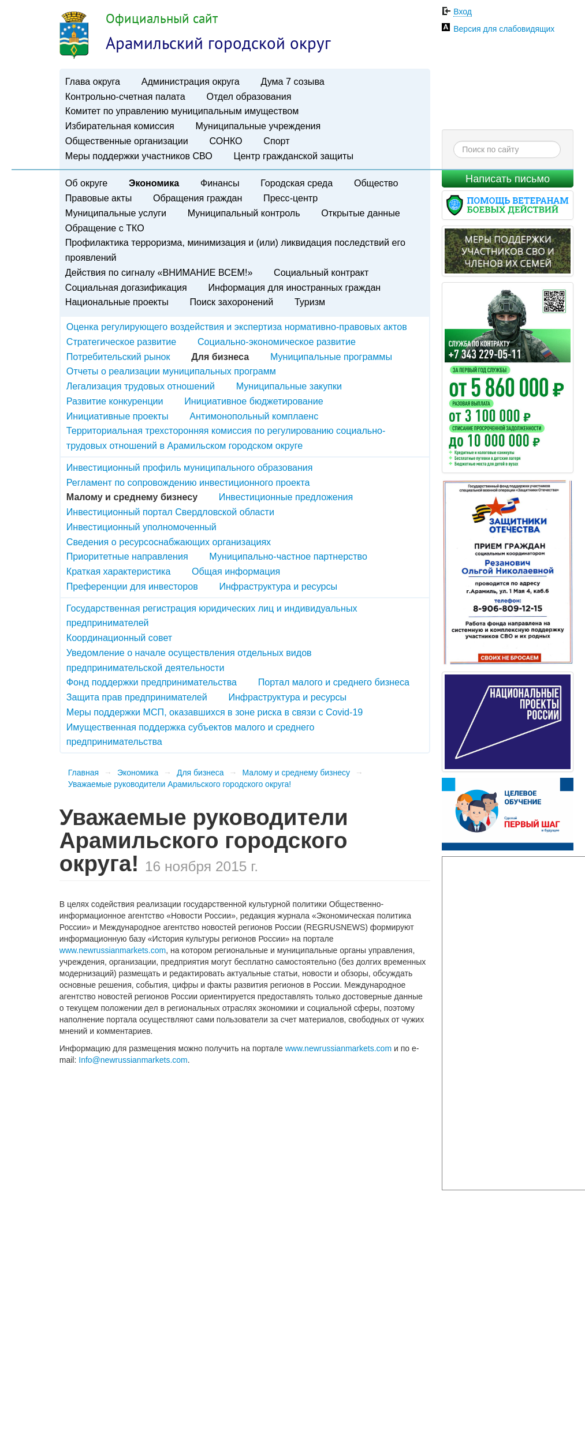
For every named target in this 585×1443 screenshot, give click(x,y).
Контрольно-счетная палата (125, 96)
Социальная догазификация (126, 287)
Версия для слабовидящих (503, 28)
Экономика (154, 183)
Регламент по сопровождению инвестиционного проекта (188, 482)
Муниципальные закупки (289, 386)
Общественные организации (126, 141)
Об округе (86, 183)
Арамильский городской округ (218, 43)
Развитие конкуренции (114, 401)
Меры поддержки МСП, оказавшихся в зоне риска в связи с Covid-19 (214, 712)
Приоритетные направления (127, 556)
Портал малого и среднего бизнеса (333, 682)
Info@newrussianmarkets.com (133, 1060)
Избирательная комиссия (119, 126)
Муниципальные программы (331, 356)
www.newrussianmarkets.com (112, 950)
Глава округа (92, 81)
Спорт (276, 141)
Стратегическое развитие (121, 341)
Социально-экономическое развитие (277, 341)
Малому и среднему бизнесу (296, 772)
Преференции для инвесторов (132, 586)
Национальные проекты (117, 302)
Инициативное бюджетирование (253, 401)
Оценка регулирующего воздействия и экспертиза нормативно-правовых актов (236, 326)
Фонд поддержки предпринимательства (151, 682)
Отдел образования (248, 96)
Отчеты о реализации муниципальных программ (171, 371)
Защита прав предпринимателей (136, 697)
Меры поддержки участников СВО (139, 156)
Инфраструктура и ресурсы (278, 586)
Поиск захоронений (231, 302)
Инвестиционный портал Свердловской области (170, 512)
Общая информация (236, 571)
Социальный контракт (321, 272)
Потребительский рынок (118, 356)
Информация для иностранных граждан (294, 287)
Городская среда (296, 183)
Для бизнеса (200, 772)
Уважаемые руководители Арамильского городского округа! (179, 784)
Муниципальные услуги (115, 213)
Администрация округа (190, 81)
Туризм (310, 302)
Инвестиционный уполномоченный (141, 527)
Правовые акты (98, 198)
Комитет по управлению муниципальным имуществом (182, 111)
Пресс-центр (290, 198)
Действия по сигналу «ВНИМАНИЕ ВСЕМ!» (159, 272)
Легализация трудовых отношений (140, 386)
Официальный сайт (162, 18)
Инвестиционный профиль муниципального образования (189, 467)
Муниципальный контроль (244, 213)
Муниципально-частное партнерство (288, 556)
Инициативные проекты (117, 416)
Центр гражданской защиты (293, 156)
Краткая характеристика (118, 571)
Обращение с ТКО (104, 228)
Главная (83, 772)
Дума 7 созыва (292, 81)
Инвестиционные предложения (286, 497)
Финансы (220, 183)
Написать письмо (507, 179)
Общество (376, 183)
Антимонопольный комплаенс (253, 416)
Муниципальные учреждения (258, 126)
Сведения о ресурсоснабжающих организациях (168, 542)
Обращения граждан (197, 198)
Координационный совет (119, 637)
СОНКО (226, 141)
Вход (462, 11)
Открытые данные (360, 213)
